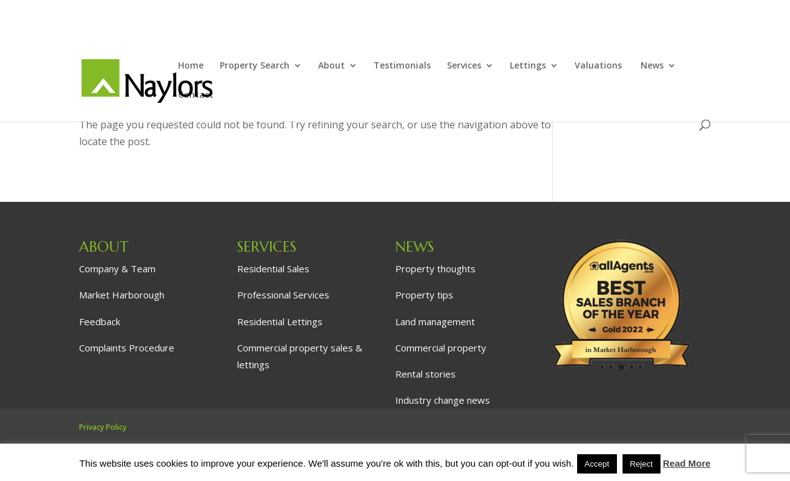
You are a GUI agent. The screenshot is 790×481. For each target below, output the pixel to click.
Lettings (528, 66)
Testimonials (402, 66)
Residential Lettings (279, 321)
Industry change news (442, 400)
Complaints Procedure (126, 347)
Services (464, 66)
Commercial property (440, 347)
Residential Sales (273, 268)
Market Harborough (121, 294)
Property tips (424, 294)
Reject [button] (641, 464)
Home (191, 66)
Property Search (254, 66)
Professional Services (283, 294)
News (652, 66)
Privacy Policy (102, 427)
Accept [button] (597, 464)
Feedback (99, 321)
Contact (196, 95)
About (331, 66)
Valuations (599, 66)
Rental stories (425, 374)
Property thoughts (435, 268)
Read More (687, 463)
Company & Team (117, 268)
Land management (435, 321)
